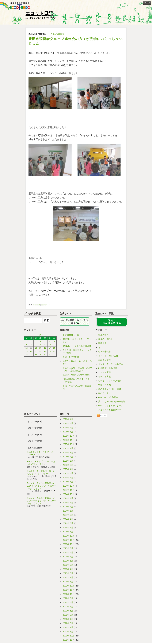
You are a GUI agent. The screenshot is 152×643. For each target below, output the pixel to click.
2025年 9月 (68, 448)
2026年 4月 (68, 419)
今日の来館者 (58, 34)
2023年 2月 (68, 577)
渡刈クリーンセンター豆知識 (111, 401)
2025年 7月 (68, 456)
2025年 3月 (68, 473)
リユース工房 (104, 372)
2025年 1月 (68, 481)
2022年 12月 (68, 586)
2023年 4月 (68, 569)
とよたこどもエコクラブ (109, 410)
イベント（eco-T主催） (109, 356)
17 (50, 348)
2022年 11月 (68, 590)
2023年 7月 (68, 556)
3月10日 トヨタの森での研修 (77, 346)
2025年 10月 (68, 444)
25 (54, 351)
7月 (40, 335)
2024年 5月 (68, 515)
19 (26, 351)
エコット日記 (39, 13)
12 (26, 348)
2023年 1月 (68, 581)
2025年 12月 (68, 436)
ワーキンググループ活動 (109, 380)
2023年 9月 (68, 548)
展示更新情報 (104, 360)
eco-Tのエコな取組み (108, 397)
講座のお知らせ (105, 339)
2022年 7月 (68, 606)
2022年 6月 (68, 611)
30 (45, 355)
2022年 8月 (68, 602)
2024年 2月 (68, 527)
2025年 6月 (68, 461)
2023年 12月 (68, 536)
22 (40, 351)
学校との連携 (104, 385)
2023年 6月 (68, 561)
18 (54, 348)
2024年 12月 (68, 486)
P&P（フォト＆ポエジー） (110, 405)
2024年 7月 (68, 506)
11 (54, 345)
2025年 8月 (68, 452)
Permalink (36, 305)
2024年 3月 (68, 523)
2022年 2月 (68, 627)
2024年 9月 (68, 498)
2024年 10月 (68, 494)
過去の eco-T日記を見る (112, 321)
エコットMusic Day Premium (76, 375)
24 (50, 351)
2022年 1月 (68, 631)
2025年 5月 (68, 465)
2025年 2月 (68, 477)
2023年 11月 (68, 540)
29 (40, 355)
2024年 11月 (68, 490)
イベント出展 (104, 376)
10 (50, 345)
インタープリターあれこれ (110, 364)
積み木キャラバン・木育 (109, 389)
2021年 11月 (68, 640)
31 (50, 355)
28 (36, 355)
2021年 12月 (68, 636)
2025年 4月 (68, 469)
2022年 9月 (68, 598)
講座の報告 (103, 335)
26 (26, 355)
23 (45, 351)
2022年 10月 (68, 594)
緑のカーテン (104, 393)
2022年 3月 (68, 623)
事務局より (103, 343)
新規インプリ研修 (71, 357)
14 (36, 348)
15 (40, 348)
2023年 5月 (68, 565)
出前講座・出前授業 (107, 368)
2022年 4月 (68, 619)
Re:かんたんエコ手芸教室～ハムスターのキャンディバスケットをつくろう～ (41, 486)
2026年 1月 (68, 432)
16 (45, 348)
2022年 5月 (68, 615)
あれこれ (102, 347)
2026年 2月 (68, 427)
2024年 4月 (68, 519)
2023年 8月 (68, 552)
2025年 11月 (68, 440)
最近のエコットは (71, 335)
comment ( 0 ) (45, 305)
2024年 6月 (68, 511)
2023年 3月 (68, 573)
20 (31, 351)
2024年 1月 (68, 531)
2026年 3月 (68, 423)
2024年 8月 (68, 502)
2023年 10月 (68, 544)
